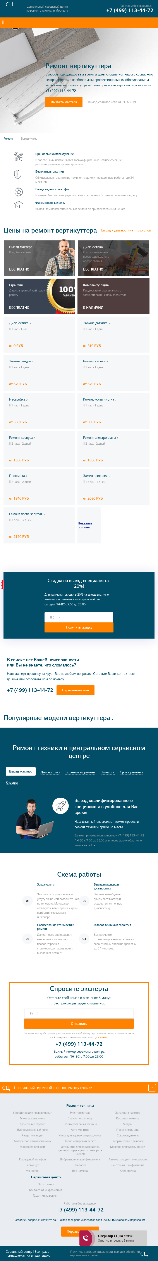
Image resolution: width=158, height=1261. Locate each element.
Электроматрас (80, 1113)
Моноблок (32, 1171)
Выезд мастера (20, 771)
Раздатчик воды (32, 1135)
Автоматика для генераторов (127, 1159)
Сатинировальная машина (80, 1124)
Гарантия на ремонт (80, 772)
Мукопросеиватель (32, 1118)
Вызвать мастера (64, 102)
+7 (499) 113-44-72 (60, 90)
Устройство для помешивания (32, 1113)
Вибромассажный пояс (32, 1130)
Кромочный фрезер (32, 1124)
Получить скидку (79, 627)
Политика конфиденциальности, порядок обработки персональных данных (105, 1253)
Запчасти (108, 772)
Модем (127, 1124)
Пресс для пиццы (127, 1130)
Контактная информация (45, 1190)
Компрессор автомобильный (33, 1141)
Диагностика (50, 772)
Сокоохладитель (128, 1135)
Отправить (79, 1023)
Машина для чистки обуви (127, 1147)
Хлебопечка (128, 1171)
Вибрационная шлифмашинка (80, 1159)
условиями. (101, 1037)
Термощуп (32, 1165)
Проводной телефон (32, 1159)
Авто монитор (80, 1130)
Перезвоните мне (75, 690)
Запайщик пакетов (127, 1113)
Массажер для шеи (32, 1147)
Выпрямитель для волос (128, 1141)
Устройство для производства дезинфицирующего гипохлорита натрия (80, 1150)
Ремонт (8, 139)
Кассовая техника (127, 1118)
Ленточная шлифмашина (127, 1165)
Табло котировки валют (80, 1141)
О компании (46, 1184)
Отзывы (12, 783)
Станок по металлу (80, 1118)
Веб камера (80, 1171)
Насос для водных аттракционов (79, 1135)
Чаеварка (80, 1165)
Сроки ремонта (131, 772)
